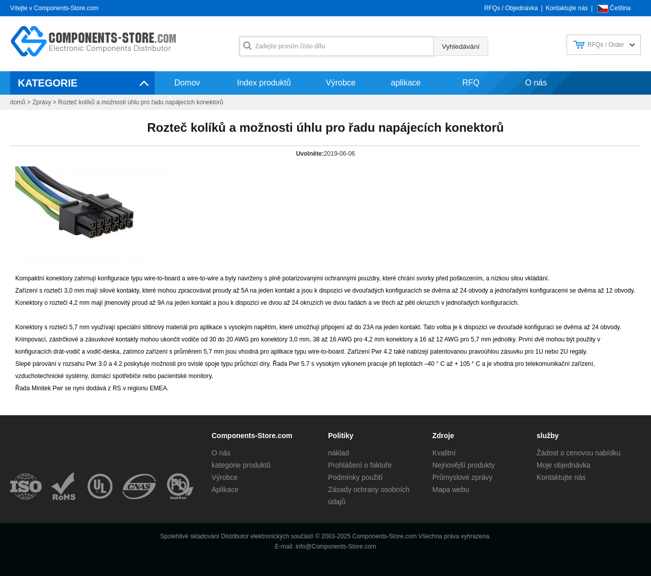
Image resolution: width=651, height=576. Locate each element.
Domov (187, 82)
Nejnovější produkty (463, 465)
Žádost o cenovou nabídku (578, 453)
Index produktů (264, 82)
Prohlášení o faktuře (360, 465)
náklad (338, 453)
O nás (536, 82)
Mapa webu (450, 489)
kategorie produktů (241, 465)
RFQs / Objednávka (511, 8)
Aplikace (225, 489)
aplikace (406, 82)
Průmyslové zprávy (462, 477)
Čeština (620, 8)
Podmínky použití (355, 477)
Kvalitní (444, 453)
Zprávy (42, 102)
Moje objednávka (563, 465)
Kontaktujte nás (567, 8)
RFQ (471, 82)
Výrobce (341, 82)
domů (17, 102)
